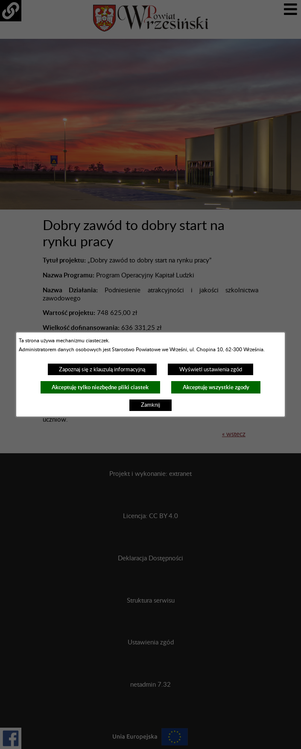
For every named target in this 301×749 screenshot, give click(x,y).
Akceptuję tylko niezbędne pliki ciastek (100, 387)
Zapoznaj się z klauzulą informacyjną (102, 370)
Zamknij (150, 405)
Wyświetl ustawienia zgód (210, 370)
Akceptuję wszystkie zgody (216, 387)
